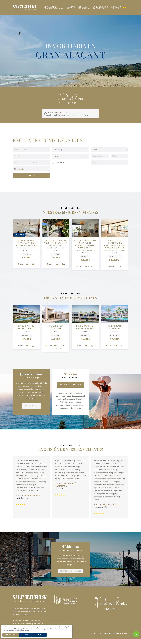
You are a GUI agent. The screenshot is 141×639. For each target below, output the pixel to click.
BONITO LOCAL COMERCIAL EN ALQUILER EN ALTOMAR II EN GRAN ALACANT (115, 244)
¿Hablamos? (31, 405)
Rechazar (25, 635)
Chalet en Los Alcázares (55, 327)
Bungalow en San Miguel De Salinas (26, 327)
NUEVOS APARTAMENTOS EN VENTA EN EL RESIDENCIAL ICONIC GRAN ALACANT (85, 244)
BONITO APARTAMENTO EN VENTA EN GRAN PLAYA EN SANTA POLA (26, 242)
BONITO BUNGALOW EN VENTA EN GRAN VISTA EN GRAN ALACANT (55, 242)
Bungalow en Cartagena (115, 327)
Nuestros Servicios (70, 384)
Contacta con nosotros (70, 571)
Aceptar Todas (10, 635)
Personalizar (39, 635)
